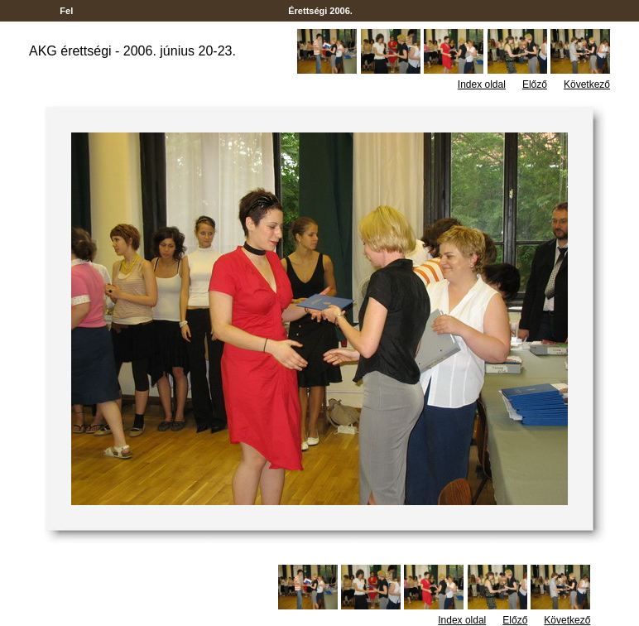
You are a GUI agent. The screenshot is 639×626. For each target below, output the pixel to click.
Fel (66, 11)
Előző (534, 84)
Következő (587, 84)
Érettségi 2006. (320, 11)
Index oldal (482, 84)
